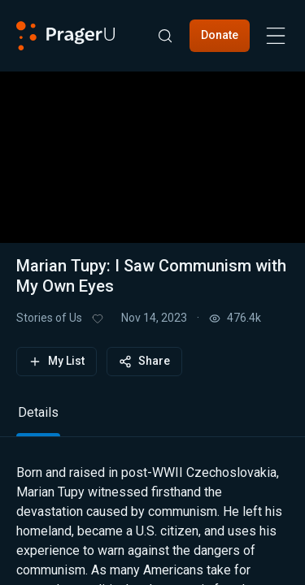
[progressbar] (128, 198)
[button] (152, 147)
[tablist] (152, 419)
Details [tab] (38, 412)
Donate (219, 34)
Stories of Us (49, 317)
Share (144, 361)
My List (56, 361)
